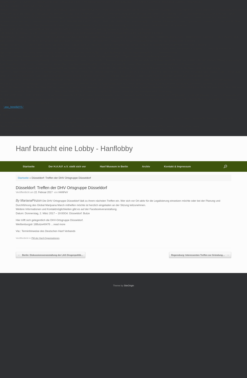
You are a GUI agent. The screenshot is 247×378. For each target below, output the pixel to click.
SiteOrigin (129, 285)
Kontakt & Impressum (177, 166)
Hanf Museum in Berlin (114, 166)
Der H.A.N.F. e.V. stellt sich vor (67, 166)
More (6, 114)
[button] (225, 166)
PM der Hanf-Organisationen (45, 238)
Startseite (29, 166)
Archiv (146, 166)
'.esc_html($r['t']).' (14, 106)
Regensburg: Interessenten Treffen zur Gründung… (200, 255)
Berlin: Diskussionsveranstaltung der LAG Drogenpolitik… (50, 255)
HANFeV (63, 192)
